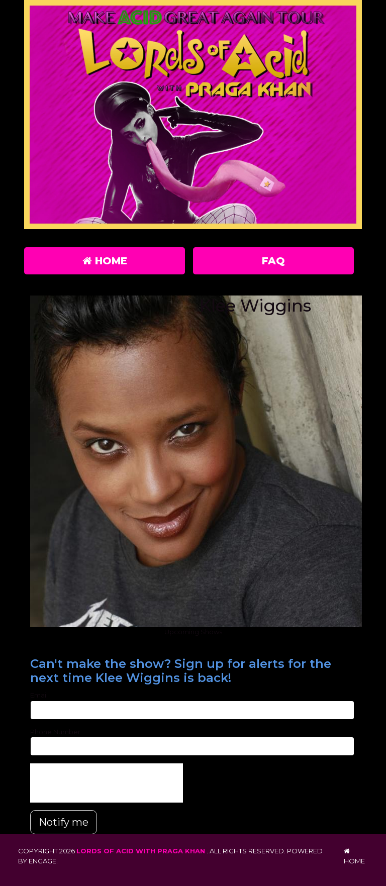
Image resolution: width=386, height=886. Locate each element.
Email (39, 695)
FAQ (273, 261)
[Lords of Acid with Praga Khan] (193, 116)
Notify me (63, 822)
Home (104, 261)
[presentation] (106, 783)
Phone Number (55, 732)
